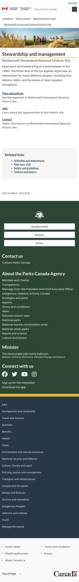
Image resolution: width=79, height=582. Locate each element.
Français (72, 2)
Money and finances (14, 492)
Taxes (5, 445)
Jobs (5, 108)
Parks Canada (23, 18)
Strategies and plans (15, 298)
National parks (11, 320)
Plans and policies (12, 93)
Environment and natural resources (23, 452)
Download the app (14, 387)
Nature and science (14, 333)
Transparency (10, 284)
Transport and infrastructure (18, 479)
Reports (7, 302)
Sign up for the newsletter (18, 383)
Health (6, 438)
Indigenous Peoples (13, 506)
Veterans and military (14, 513)
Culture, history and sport (17, 465)
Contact (7, 119)
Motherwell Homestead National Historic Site (27, 24)
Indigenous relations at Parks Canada (26, 293)
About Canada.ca (15, 560)
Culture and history (25, 171)
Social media (12, 546)
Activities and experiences (29, 160)
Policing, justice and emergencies (21, 472)
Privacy (48, 553)
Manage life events (13, 526)
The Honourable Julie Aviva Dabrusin (33, 355)
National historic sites (44, 18)
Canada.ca (7, 18)
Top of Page (11, 573)
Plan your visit (22, 164)
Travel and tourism (13, 418)
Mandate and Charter (15, 280)
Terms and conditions (16, 307)
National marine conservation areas (25, 324)
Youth (5, 519)
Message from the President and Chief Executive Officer (37, 289)
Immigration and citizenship (18, 411)
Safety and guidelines (26, 168)
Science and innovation (15, 499)
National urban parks (15, 329)
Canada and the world (15, 486)
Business (7, 424)
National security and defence (19, 458)
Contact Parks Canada (16, 262)
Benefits (7, 431)
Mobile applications (16, 553)
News (5, 311)
